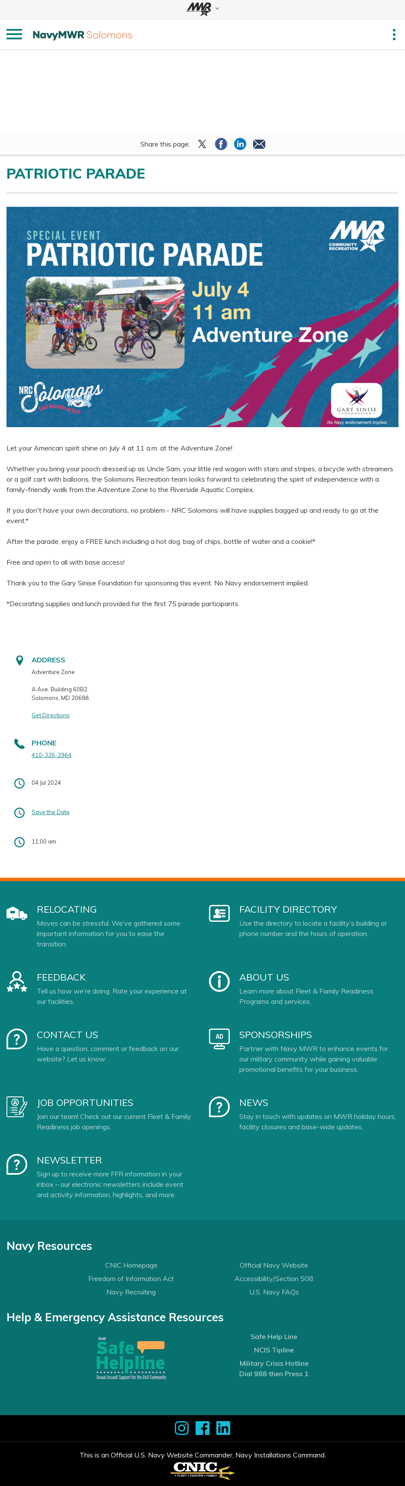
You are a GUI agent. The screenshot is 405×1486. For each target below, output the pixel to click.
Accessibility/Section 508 (274, 1278)
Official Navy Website (274, 1265)
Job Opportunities (85, 1102)
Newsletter (69, 1160)
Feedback (61, 977)
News (253, 1102)
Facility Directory (288, 909)
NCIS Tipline (274, 1349)
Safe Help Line (274, 1336)
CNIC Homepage (131, 1265)
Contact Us (67, 1035)
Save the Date (51, 812)
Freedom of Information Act (131, 1278)
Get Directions (51, 715)
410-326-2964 (51, 754)
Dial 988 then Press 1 (274, 1373)
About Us (264, 977)
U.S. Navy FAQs (274, 1292)
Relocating (67, 909)
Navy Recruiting (131, 1292)
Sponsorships (275, 1035)
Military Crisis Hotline (274, 1363)
